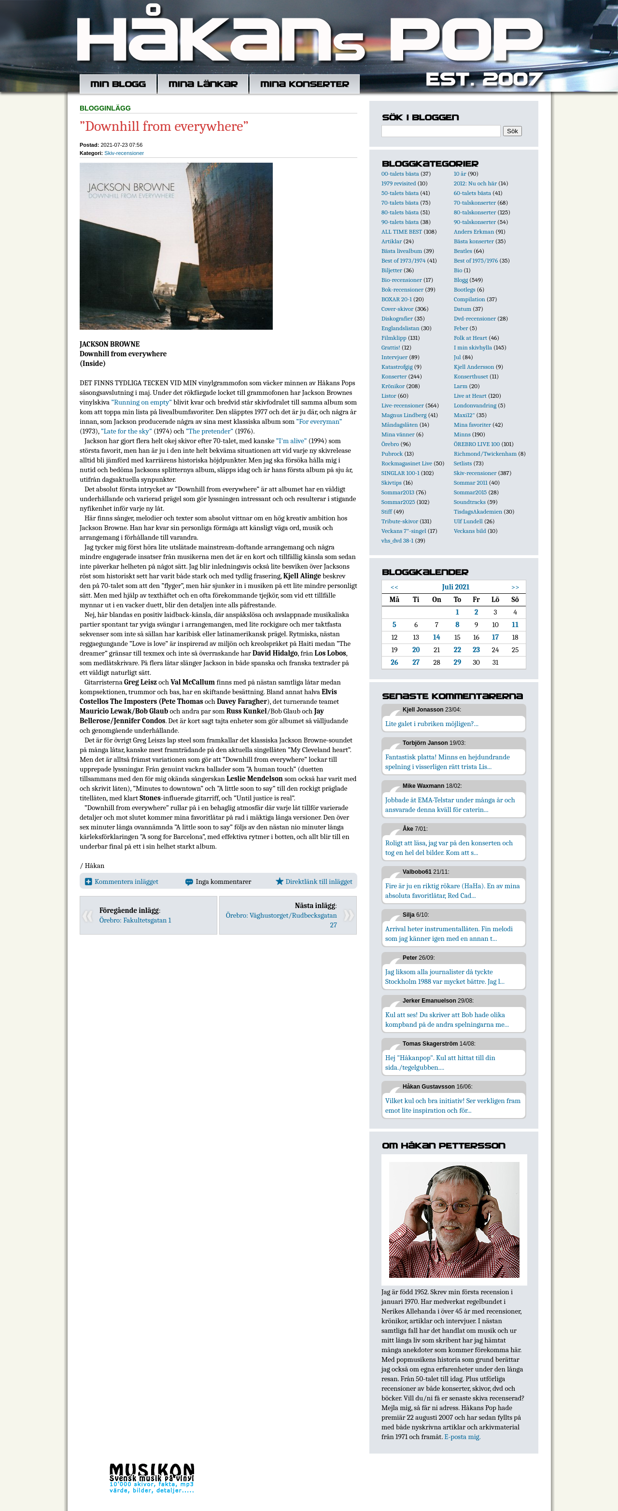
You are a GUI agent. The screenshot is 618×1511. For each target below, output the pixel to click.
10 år (460, 173)
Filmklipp (394, 337)
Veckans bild (470, 530)
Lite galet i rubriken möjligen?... (431, 723)
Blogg (461, 279)
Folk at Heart (470, 337)
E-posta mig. (462, 1436)
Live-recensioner (402, 405)
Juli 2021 (456, 587)
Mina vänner (398, 434)
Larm (460, 386)
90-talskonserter (475, 221)
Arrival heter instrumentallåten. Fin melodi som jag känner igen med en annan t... (449, 933)
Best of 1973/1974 (403, 260)
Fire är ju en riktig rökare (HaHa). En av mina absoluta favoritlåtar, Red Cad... (452, 890)
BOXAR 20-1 (396, 299)
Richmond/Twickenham (485, 453)
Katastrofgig (397, 366)
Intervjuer (394, 357)
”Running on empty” (141, 402)
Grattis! (390, 347)
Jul (457, 357)
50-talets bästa (400, 192)
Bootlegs (465, 289)
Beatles (463, 250)
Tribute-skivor (399, 521)
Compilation (469, 299)
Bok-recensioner (402, 289)
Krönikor (393, 386)
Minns (462, 434)
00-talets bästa (400, 173)
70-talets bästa (400, 202)
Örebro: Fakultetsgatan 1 (135, 920)
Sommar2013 (397, 492)
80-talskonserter (475, 212)
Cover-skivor (397, 308)
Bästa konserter (474, 241)
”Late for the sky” (126, 431)
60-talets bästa (472, 192)
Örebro (390, 444)
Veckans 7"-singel (403, 530)
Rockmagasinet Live (406, 463)
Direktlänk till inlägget (314, 881)
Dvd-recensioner (475, 318)
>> (515, 587)
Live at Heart (470, 395)
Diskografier (397, 318)
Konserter (394, 376)
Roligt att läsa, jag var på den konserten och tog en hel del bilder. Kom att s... (449, 848)
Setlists (463, 463)
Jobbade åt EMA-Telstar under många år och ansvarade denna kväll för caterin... (450, 805)
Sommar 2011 (471, 482)
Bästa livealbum (401, 250)
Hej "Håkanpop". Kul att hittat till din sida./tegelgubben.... (440, 1062)
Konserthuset (471, 376)
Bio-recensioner (401, 279)
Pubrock (392, 453)
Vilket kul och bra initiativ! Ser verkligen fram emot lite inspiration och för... (453, 1105)
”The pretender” (209, 431)
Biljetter (391, 270)
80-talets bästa (400, 212)
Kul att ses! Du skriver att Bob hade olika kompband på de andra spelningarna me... (447, 1019)
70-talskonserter (475, 202)
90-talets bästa (400, 221)
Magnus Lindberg (404, 415)
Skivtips (391, 482)
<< (395, 587)
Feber (461, 328)
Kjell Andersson (474, 366)
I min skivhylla (473, 347)
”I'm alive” (291, 440)
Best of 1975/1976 (476, 260)
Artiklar (391, 241)
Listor (388, 395)
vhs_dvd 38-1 (397, 540)
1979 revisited (398, 183)
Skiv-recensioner (124, 153)
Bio (458, 270)
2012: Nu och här (475, 183)
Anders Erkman (474, 231)
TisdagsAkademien (478, 511)
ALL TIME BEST (401, 231)
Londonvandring (475, 405)
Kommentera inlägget (121, 881)
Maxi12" (464, 415)
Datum (462, 308)
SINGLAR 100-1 (400, 472)
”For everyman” (319, 421)
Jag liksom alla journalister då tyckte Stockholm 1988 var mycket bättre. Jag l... (445, 976)
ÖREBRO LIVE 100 (477, 444)
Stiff (386, 511)
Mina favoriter (472, 424)
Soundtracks (470, 501)
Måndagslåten (399, 424)
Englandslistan (400, 328)
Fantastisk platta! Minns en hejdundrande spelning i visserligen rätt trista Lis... (447, 762)
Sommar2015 (470, 492)
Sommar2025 (398, 501)
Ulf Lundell (468, 521)
